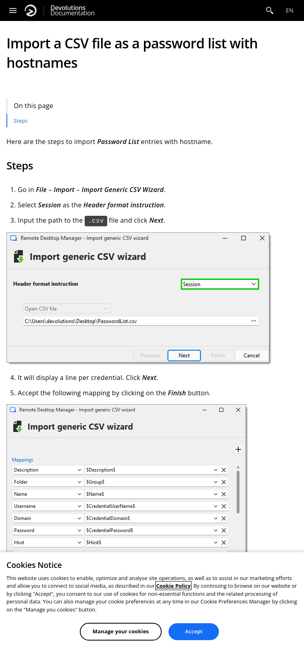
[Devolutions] (30, 10)
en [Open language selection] (290, 10)
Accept (193, 631)
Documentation (72, 10)
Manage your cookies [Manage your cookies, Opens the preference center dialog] (121, 631)
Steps (21, 120)
